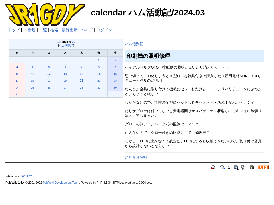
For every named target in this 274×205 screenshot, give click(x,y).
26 (48, 87)
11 (32, 74)
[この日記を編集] (136, 157)
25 (32, 87)
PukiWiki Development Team (61, 182)
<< (59, 42)
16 (115, 74)
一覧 (43, 30)
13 (65, 74)
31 (17, 94)
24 (17, 87)
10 (17, 74)
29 (98, 87)
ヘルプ (87, 30)
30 (115, 87)
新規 (32, 30)
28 (81, 87)
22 (98, 80)
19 (48, 80)
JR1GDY (26, 176)
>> (73, 42)
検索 (54, 30)
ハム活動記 (66, 45)
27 (65, 87)
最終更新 (70, 30)
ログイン (104, 30)
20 (65, 80)
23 (115, 80)
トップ (14, 30)
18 (32, 80)
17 (17, 80)
